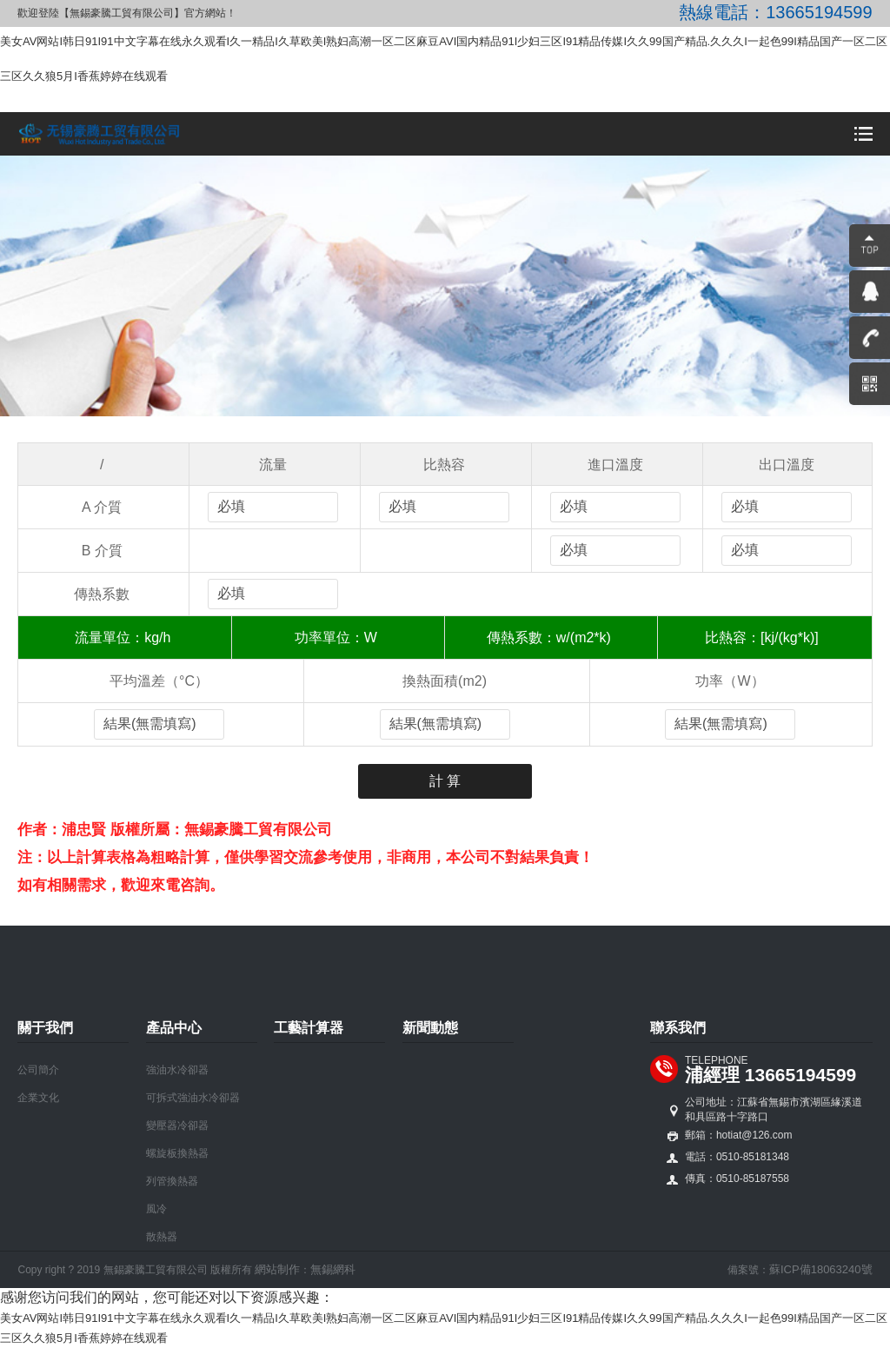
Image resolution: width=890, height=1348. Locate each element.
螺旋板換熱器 (177, 1153)
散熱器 (161, 1237)
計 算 (445, 781)
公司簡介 (38, 1070)
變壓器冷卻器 (177, 1125)
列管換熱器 (172, 1181)
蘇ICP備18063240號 (821, 1269)
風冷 (156, 1209)
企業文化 (38, 1098)
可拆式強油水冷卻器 (193, 1098)
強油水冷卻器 (177, 1070)
